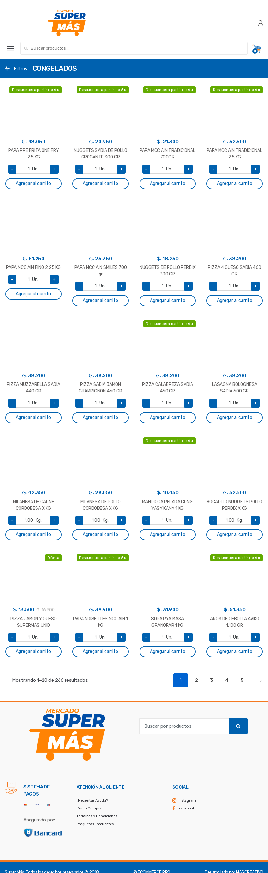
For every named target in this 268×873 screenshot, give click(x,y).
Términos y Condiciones (97, 816)
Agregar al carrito (33, 183)
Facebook (187, 808)
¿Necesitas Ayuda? (92, 800)
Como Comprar (90, 808)
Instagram (187, 800)
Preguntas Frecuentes (95, 824)
